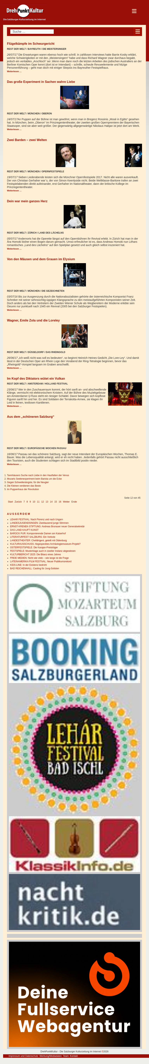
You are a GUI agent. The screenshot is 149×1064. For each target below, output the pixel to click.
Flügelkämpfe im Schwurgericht (31, 43)
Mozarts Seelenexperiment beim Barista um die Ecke (34, 478)
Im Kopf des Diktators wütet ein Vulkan (36, 378)
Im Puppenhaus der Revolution (23, 489)
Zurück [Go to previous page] (18, 501)
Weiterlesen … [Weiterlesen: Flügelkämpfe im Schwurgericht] (14, 71)
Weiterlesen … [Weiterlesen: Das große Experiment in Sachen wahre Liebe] (14, 129)
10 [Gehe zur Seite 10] (34, 501)
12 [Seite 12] (42, 501)
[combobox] (32, 31)
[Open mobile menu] (137, 31)
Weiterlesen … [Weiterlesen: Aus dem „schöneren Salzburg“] (14, 464)
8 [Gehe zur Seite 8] (27, 501)
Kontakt (74, 1056)
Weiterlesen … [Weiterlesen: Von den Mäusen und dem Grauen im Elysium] (14, 310)
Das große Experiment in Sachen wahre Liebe (41, 81)
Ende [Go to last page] (74, 501)
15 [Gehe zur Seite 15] (55, 501)
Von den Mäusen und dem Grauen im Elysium (41, 259)
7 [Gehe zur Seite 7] (24, 501)
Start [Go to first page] (10, 501)
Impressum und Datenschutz (23, 1056)
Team (65, 1056)
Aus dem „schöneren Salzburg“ (30, 416)
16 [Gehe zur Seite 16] (60, 501)
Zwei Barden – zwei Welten (27, 140)
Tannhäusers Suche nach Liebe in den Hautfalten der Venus (38, 475)
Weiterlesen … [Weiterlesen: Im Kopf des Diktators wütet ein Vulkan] (14, 406)
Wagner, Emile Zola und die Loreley (33, 320)
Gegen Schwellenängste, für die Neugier (28, 482)
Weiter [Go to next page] (66, 501)
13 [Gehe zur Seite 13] (47, 501)
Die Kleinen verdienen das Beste (24, 485)
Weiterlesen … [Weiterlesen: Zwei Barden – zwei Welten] (14, 190)
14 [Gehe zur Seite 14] (51, 501)
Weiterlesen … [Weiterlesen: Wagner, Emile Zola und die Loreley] (14, 368)
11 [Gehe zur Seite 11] (38, 501)
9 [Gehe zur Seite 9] (30, 501)
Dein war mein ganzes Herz (27, 201)
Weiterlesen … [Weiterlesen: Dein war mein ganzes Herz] (14, 249)
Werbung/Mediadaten (50, 1056)
